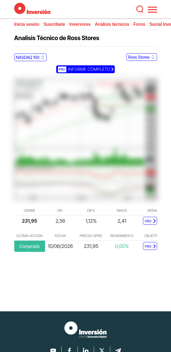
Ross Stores (138, 57)
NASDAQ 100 (27, 57)
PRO (148, 221)
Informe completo (84, 69)
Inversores (80, 24)
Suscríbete (54, 24)
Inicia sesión (26, 24)
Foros (139, 24)
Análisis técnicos (112, 24)
